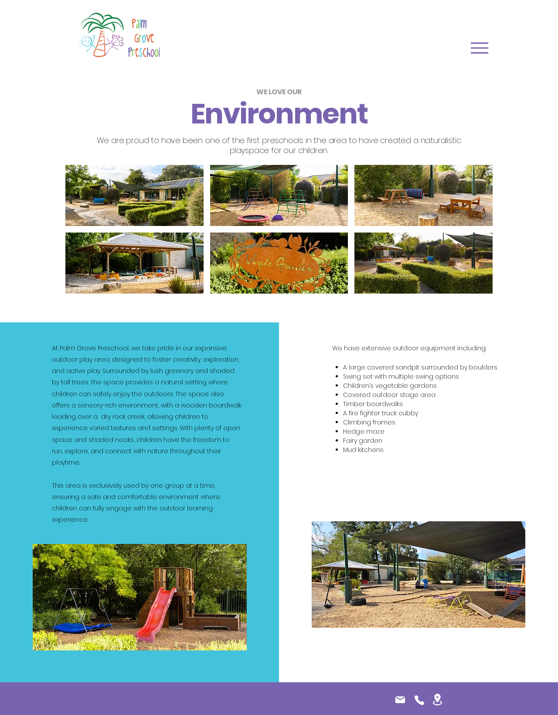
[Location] (437, 699)
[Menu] (479, 47)
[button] (134, 195)
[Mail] (400, 699)
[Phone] (419, 700)
